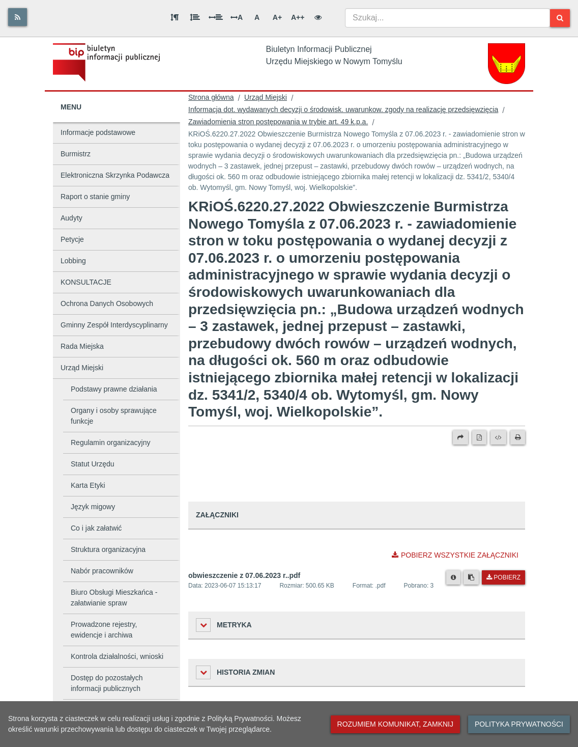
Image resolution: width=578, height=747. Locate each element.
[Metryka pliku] (453, 577)
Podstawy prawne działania (114, 389)
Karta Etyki (88, 485)
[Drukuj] (517, 437)
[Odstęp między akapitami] (174, 17)
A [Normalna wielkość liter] (256, 17)
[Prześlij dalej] (460, 437)
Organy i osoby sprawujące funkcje (114, 415)
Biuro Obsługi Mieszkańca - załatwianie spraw (114, 597)
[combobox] (447, 18)
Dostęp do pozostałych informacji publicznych (107, 683)
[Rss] (17, 17)
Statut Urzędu (92, 464)
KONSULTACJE (86, 282)
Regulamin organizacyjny (110, 442)
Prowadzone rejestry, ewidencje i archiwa (104, 629)
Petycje (72, 239)
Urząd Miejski (82, 368)
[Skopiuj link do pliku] (471, 577)
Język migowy (93, 507)
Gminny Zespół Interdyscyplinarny (114, 325)
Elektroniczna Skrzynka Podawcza (115, 175)
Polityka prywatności (519, 724)
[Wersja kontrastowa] (318, 17)
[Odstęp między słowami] (215, 17)
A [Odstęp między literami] (236, 17)
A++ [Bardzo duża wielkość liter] (297, 17)
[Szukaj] (560, 18)
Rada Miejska (82, 346)
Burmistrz (76, 154)
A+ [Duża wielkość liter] (277, 17)
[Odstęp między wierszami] (195, 17)
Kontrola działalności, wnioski (117, 656)
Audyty (71, 218)
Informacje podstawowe (98, 132)
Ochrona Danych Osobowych (107, 303)
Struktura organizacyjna (108, 549)
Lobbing (73, 261)
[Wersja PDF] (479, 437)
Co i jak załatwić (96, 528)
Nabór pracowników (102, 571)
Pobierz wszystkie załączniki (455, 555)
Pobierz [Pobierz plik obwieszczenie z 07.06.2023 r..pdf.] (503, 577)
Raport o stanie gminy (95, 196)
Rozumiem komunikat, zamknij (395, 724)
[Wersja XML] (498, 437)
